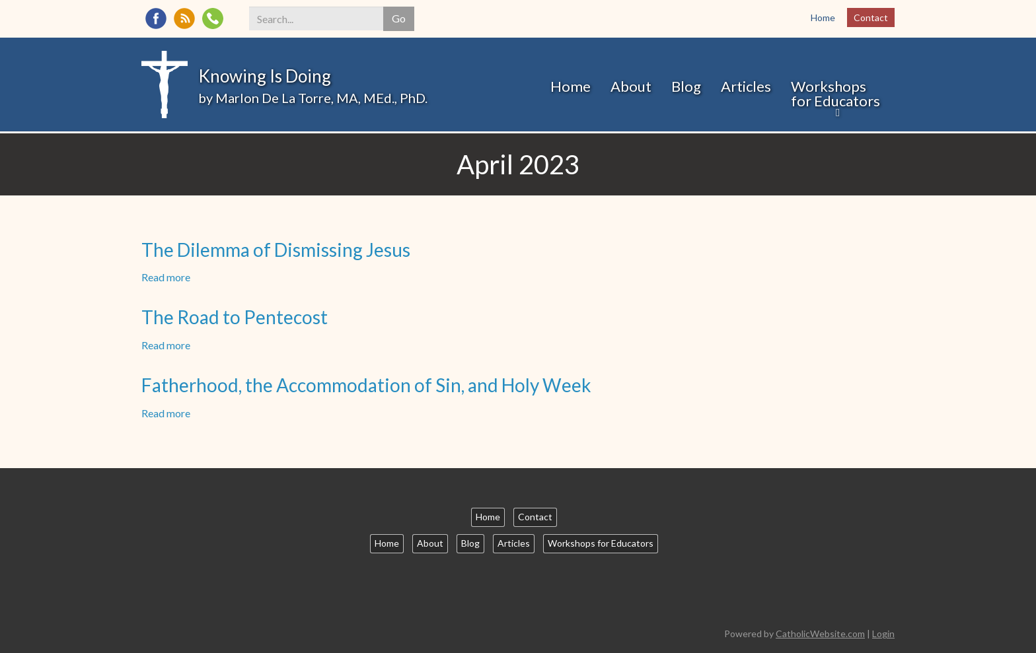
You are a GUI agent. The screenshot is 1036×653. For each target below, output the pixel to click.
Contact (871, 17)
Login (883, 633)
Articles (746, 86)
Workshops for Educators (835, 93)
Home (823, 17)
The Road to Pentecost (234, 317)
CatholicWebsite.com (820, 633)
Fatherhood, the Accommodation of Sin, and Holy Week (366, 385)
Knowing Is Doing (264, 75)
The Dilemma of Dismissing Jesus (275, 249)
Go (399, 18)
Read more (165, 277)
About (630, 86)
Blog (686, 86)
